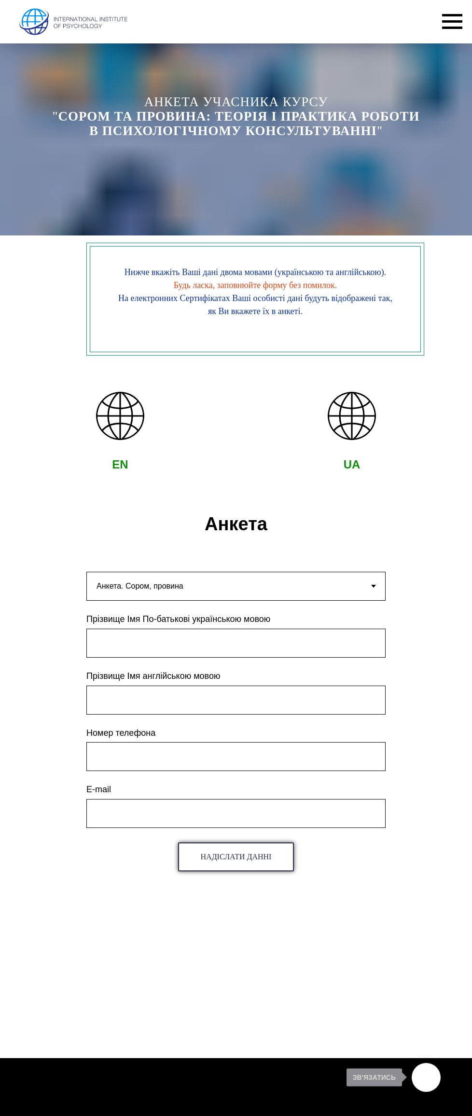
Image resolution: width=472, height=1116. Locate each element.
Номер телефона (120, 733)
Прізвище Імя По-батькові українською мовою (178, 619)
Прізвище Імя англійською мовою (153, 676)
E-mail (98, 789)
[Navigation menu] (452, 21)
